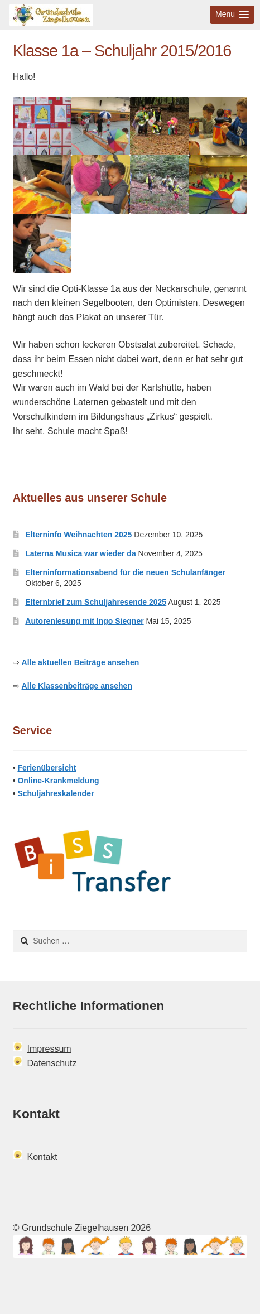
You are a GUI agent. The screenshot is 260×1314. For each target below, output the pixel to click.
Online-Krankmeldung (58, 780)
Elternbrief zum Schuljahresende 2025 (95, 602)
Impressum (49, 1048)
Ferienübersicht (46, 767)
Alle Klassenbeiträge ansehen (77, 685)
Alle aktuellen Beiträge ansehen (80, 662)
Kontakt (42, 1157)
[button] (232, 15)
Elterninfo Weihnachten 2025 (78, 534)
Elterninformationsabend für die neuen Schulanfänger (125, 572)
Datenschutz (52, 1063)
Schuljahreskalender (55, 793)
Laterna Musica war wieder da (80, 553)
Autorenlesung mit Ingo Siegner (84, 621)
